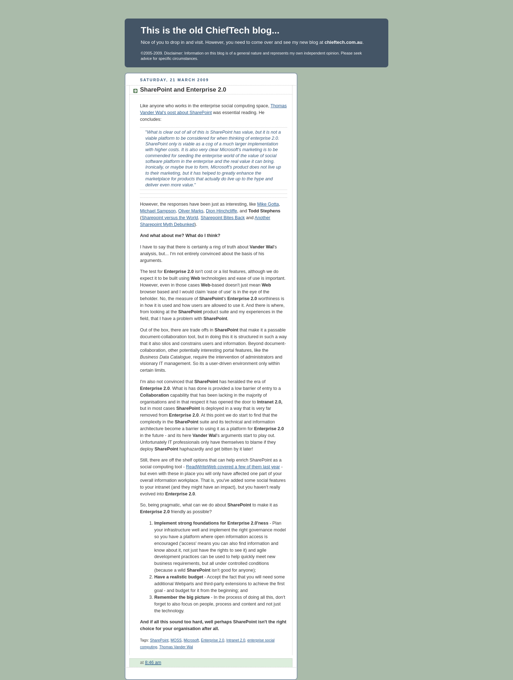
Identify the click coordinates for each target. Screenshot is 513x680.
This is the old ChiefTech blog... (210, 30)
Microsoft (191, 640)
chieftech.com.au (343, 42)
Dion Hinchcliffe (221, 210)
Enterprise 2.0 (212, 640)
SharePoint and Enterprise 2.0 (183, 89)
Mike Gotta (268, 204)
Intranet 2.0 (235, 640)
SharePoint (159, 640)
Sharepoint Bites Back (223, 217)
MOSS (176, 640)
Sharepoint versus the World (169, 217)
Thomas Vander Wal (176, 647)
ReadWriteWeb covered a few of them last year (233, 466)
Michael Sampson (158, 210)
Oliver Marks (190, 210)
